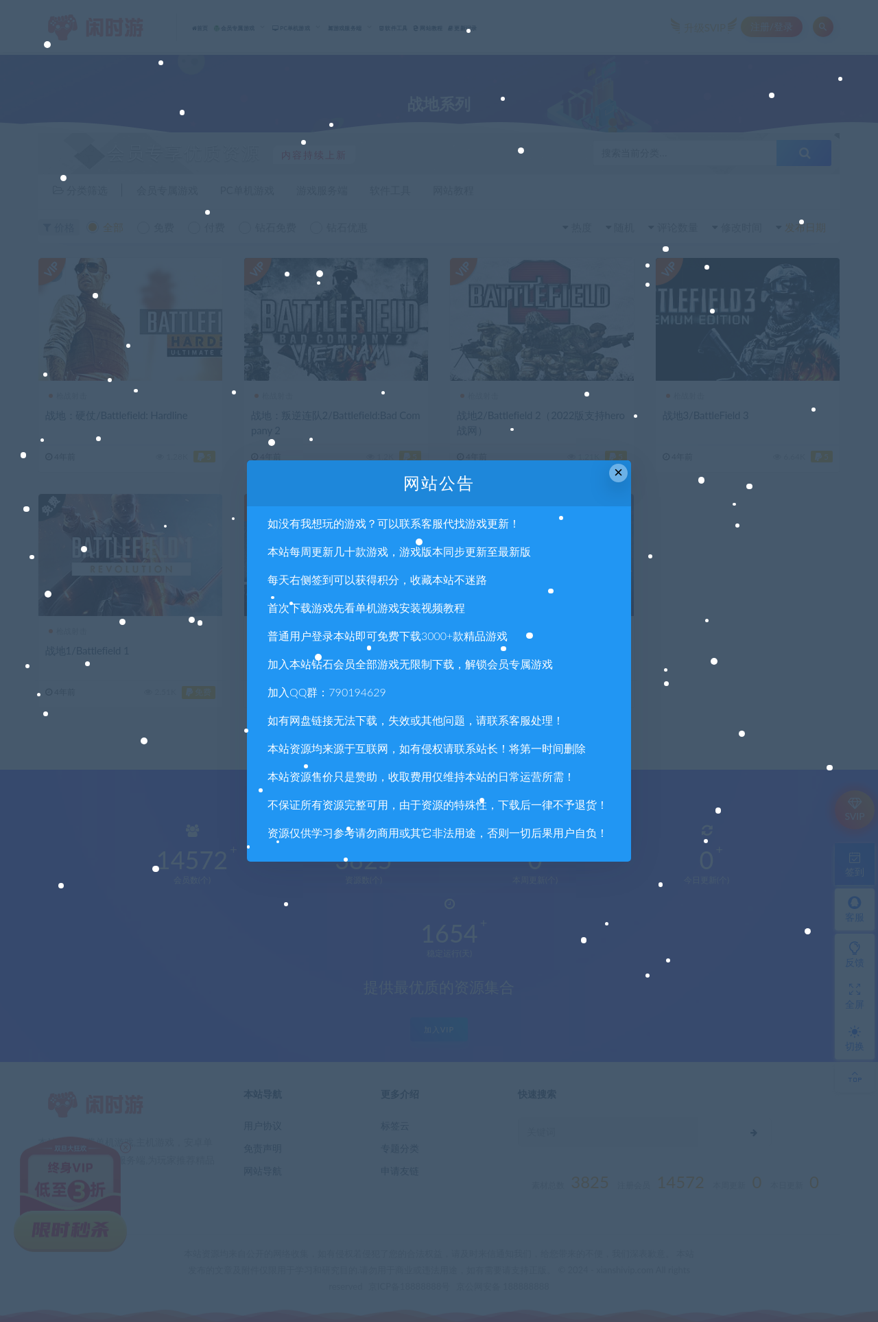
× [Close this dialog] (618, 472)
